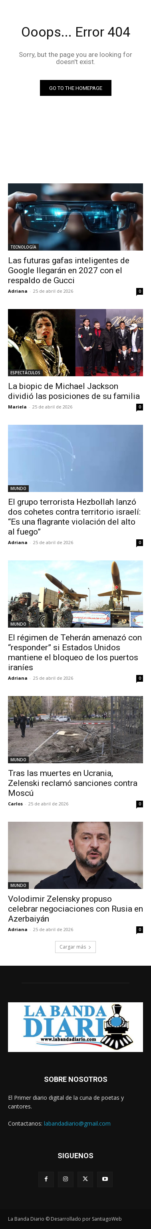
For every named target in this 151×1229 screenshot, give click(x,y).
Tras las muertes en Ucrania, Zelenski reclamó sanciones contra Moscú (72, 783)
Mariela (17, 407)
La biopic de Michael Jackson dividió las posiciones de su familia (74, 391)
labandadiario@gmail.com (77, 1123)
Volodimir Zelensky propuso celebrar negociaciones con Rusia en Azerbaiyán (75, 909)
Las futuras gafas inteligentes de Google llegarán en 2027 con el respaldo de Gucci (68, 270)
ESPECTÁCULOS (25, 372)
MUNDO (18, 488)
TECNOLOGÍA (23, 247)
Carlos (15, 804)
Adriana (18, 291)
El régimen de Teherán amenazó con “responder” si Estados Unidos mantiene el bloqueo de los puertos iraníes (75, 652)
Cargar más (75, 946)
